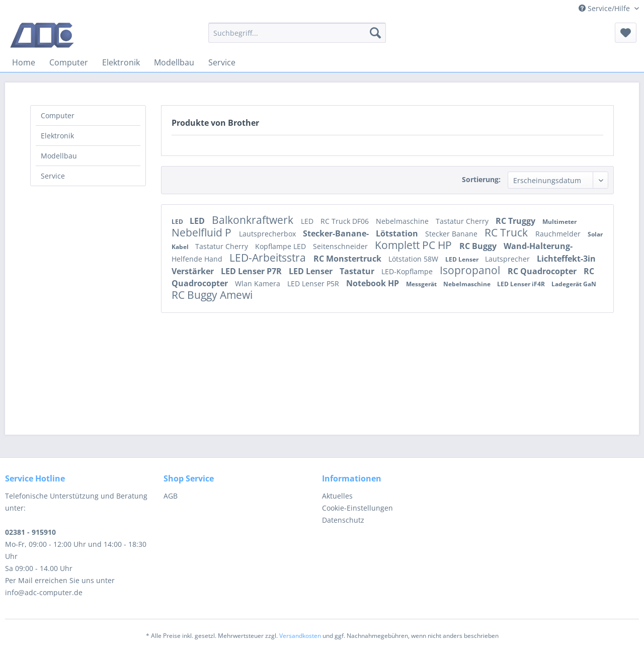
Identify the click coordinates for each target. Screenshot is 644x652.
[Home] (23, 62)
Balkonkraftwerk (254, 220)
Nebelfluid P (203, 232)
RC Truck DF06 (345, 221)
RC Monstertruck (348, 258)
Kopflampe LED (281, 246)
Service (53, 176)
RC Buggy (479, 246)
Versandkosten (300, 635)
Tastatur (358, 271)
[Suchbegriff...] (297, 33)
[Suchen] (375, 33)
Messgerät (422, 284)
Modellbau (59, 155)
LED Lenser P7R (252, 271)
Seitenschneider (341, 246)
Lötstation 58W (414, 259)
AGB (171, 496)
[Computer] (68, 62)
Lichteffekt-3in (566, 258)
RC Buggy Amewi (212, 295)
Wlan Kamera (258, 283)
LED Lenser (462, 259)
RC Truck (507, 232)
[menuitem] (297, 33)
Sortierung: (481, 179)
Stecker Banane (452, 233)
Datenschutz (343, 520)
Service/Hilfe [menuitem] (605, 8)
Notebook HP (373, 283)
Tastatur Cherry (463, 221)
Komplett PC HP (414, 245)
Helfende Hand (198, 259)
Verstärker (194, 271)
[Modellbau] (174, 62)
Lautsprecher (508, 259)
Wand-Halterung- (538, 246)
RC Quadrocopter (543, 271)
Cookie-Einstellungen (357, 508)
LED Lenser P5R (314, 283)
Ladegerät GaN (573, 284)
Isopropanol (471, 270)
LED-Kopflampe (408, 271)
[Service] (222, 62)
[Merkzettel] (625, 33)
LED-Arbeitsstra (268, 258)
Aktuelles (337, 496)
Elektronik (57, 135)
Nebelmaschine (403, 221)
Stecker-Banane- (337, 233)
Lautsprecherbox (268, 233)
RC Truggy (516, 220)
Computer (57, 115)
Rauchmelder (559, 233)
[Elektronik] (121, 62)
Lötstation (398, 233)
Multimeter (559, 221)
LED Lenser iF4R (521, 284)
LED (178, 221)
